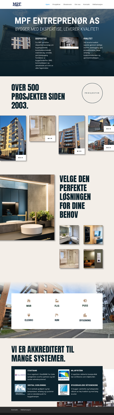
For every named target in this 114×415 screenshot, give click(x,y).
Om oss (77, 4)
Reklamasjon (98, 4)
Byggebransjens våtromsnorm (84, 385)
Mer (20, 158)
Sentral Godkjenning (36, 385)
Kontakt (86, 4)
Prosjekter (56, 4)
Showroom (67, 4)
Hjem (48, 4)
